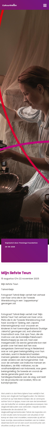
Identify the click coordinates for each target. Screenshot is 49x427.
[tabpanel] (24, 127)
